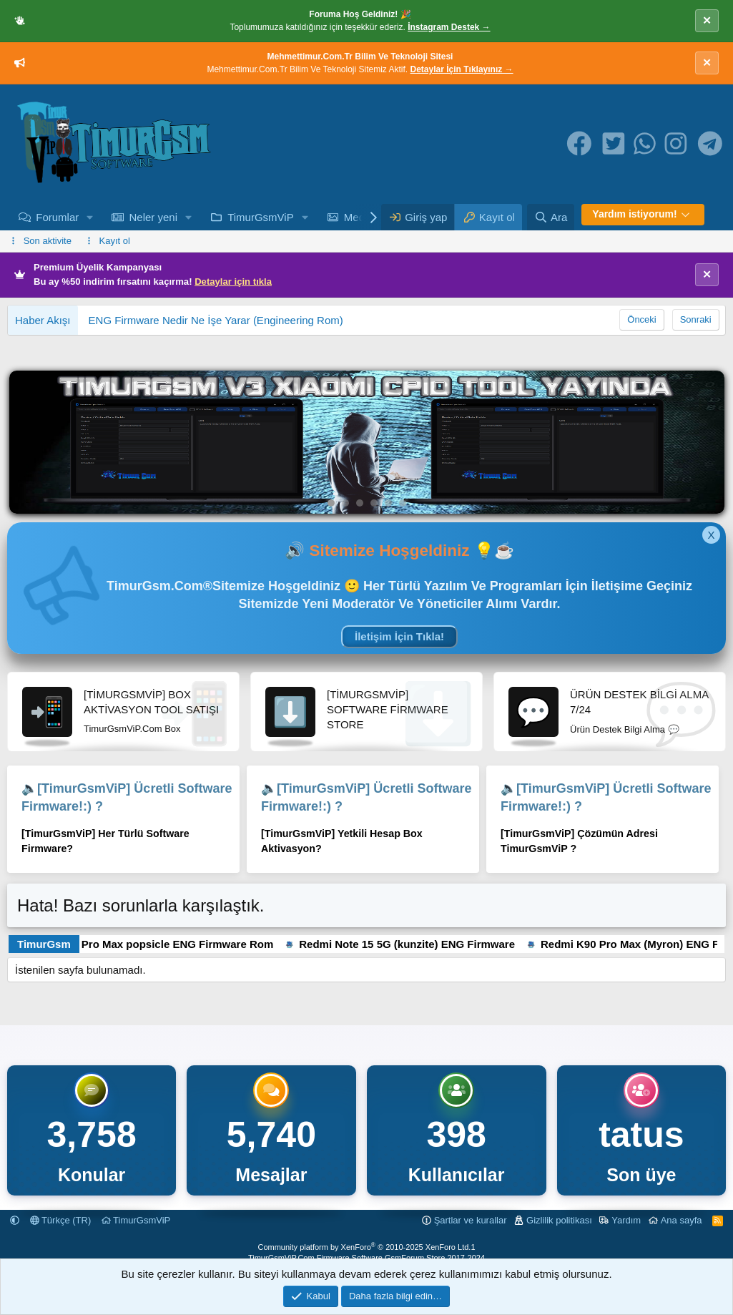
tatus (641, 1135)
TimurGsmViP (260, 217)
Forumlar (57, 217)
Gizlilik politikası (559, 1220)
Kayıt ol (114, 240)
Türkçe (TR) (61, 1220)
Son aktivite (48, 240)
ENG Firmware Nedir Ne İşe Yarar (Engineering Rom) (216, 320)
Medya (360, 217)
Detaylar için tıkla (233, 281)
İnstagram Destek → (449, 27)
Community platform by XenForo (364, 1247)
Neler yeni (153, 217)
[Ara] (550, 217)
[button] (90, 217)
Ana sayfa (681, 1220)
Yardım (626, 1220)
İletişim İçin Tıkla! (399, 636)
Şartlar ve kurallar (470, 1220)
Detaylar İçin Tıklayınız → (461, 69)
